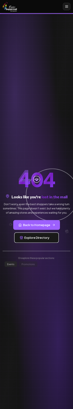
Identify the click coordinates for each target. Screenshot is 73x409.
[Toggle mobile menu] (66, 6)
